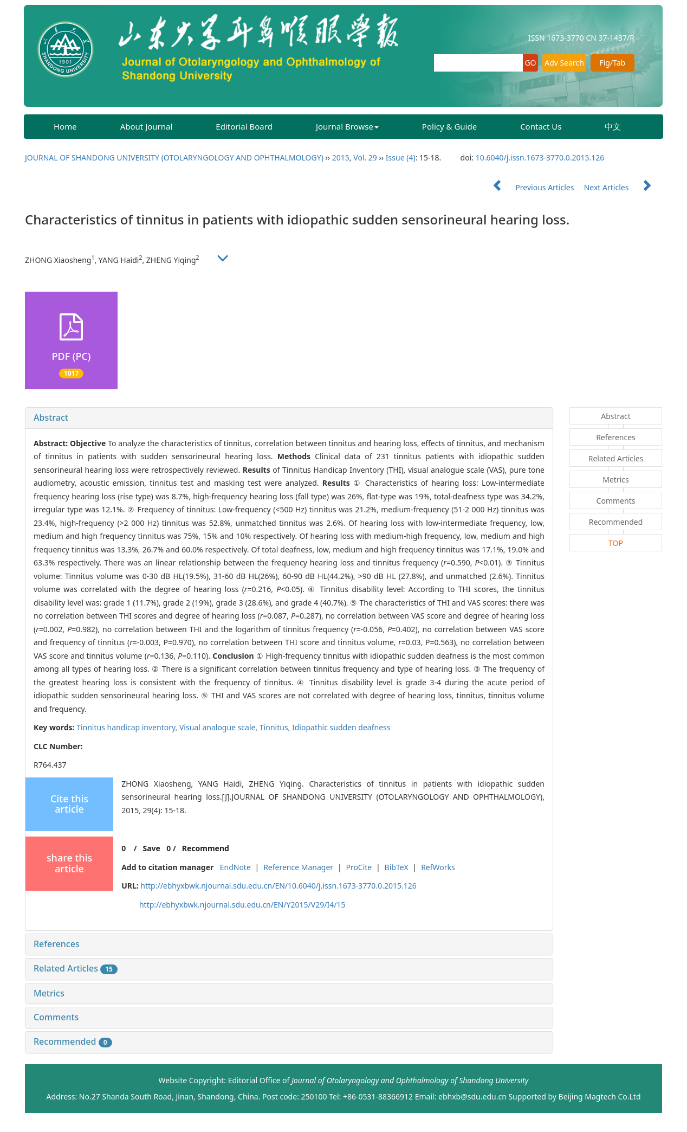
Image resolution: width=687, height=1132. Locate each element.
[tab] (289, 418)
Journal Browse (347, 126)
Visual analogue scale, (219, 727)
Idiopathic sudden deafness (341, 727)
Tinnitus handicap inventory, (127, 727)
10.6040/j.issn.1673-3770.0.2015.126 (540, 157)
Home (65, 126)
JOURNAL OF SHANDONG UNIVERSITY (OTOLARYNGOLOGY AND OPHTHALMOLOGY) (174, 157)
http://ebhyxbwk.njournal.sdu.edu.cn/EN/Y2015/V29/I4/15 (242, 904)
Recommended (73, 1041)
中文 (613, 126)
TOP (615, 543)
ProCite (359, 867)
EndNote (235, 867)
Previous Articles (529, 187)
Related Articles (76, 968)
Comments (56, 1017)
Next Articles (623, 187)
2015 (340, 157)
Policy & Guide (449, 126)
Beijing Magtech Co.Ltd (600, 1096)
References (57, 944)
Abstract (51, 417)
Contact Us (540, 126)
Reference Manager (298, 867)
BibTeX (397, 867)
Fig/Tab (612, 62)
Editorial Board (244, 126)
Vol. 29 (365, 157)
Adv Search (564, 62)
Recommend (205, 848)
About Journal (146, 126)
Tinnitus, (276, 727)
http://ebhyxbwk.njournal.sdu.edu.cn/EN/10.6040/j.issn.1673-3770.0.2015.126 (278, 885)
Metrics (49, 993)
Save (151, 848)
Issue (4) (401, 157)
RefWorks (438, 867)
